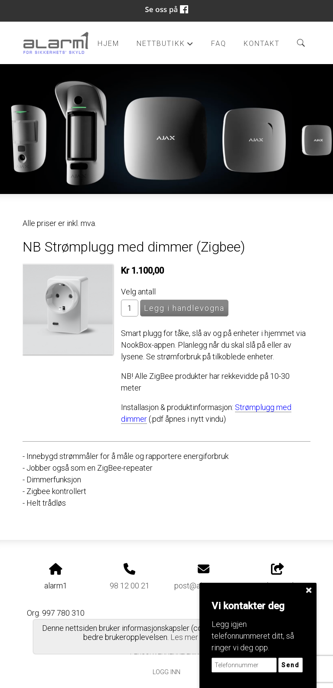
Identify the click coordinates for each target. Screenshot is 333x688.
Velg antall (138, 291)
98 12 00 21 (130, 585)
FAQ (218, 43)
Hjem (108, 43)
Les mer (184, 637)
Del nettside (277, 576)
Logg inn (166, 672)
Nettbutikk (165, 45)
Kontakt (262, 43)
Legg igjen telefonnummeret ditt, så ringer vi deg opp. (253, 636)
